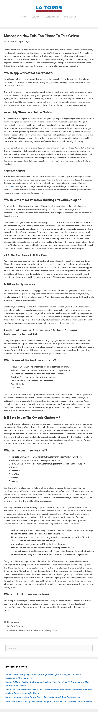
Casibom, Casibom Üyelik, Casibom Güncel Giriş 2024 (32, 630)
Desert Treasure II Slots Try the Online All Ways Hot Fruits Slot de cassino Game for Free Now (48, 701)
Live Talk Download (16, 626)
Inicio (24, 17)
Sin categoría (13, 622)
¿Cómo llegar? (52, 17)
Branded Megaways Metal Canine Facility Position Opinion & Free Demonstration (43, 697)
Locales (35, 17)
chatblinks (8, 186)
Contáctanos (70, 17)
